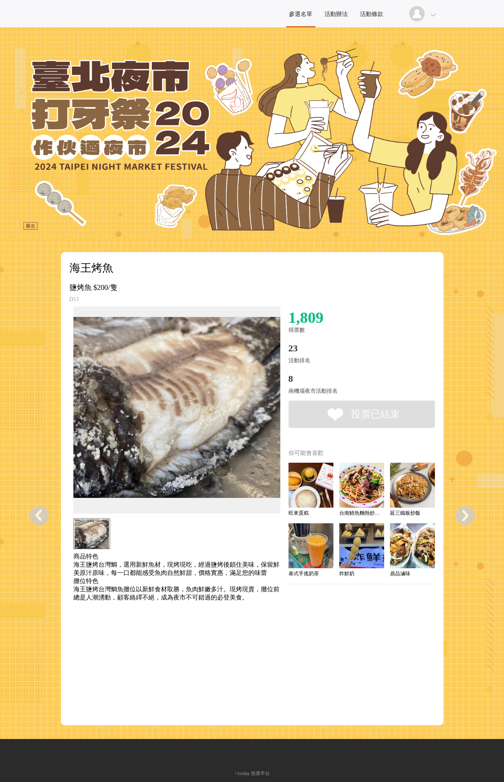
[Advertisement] (164, 637)
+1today (241, 773)
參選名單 (300, 14)
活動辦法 (336, 14)
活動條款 (371, 14)
